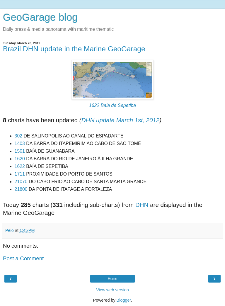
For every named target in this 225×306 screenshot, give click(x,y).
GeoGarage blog (40, 17)
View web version (112, 290)
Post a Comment (23, 258)
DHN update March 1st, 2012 (120, 120)
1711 (20, 173)
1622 (20, 166)
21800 (21, 189)
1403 (20, 143)
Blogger (124, 300)
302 (18, 135)
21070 (21, 181)
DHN (142, 204)
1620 (20, 158)
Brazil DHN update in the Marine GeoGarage (74, 49)
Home (112, 279)
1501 (20, 151)
